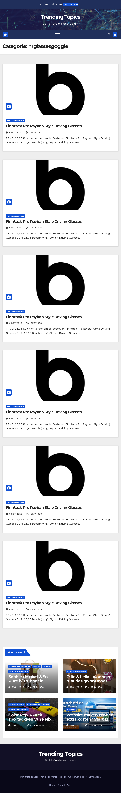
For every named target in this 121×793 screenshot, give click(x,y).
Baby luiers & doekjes (19, 666)
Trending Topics (60, 17)
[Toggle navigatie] (57, 35)
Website (71, 710)
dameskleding (34, 705)
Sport (46, 705)
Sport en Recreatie (18, 710)
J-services (34, 132)
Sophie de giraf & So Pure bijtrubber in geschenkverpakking (29, 681)
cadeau (36, 666)
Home (52, 785)
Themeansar (93, 776)
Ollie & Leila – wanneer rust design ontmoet (88, 678)
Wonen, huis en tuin (18, 671)
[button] (109, 34)
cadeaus (47, 666)
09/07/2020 (16, 132)
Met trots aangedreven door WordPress (41, 776)
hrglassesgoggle (15, 120)
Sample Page (65, 785)
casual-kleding (16, 705)
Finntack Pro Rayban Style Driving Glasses (44, 126)
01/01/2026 (18, 687)
